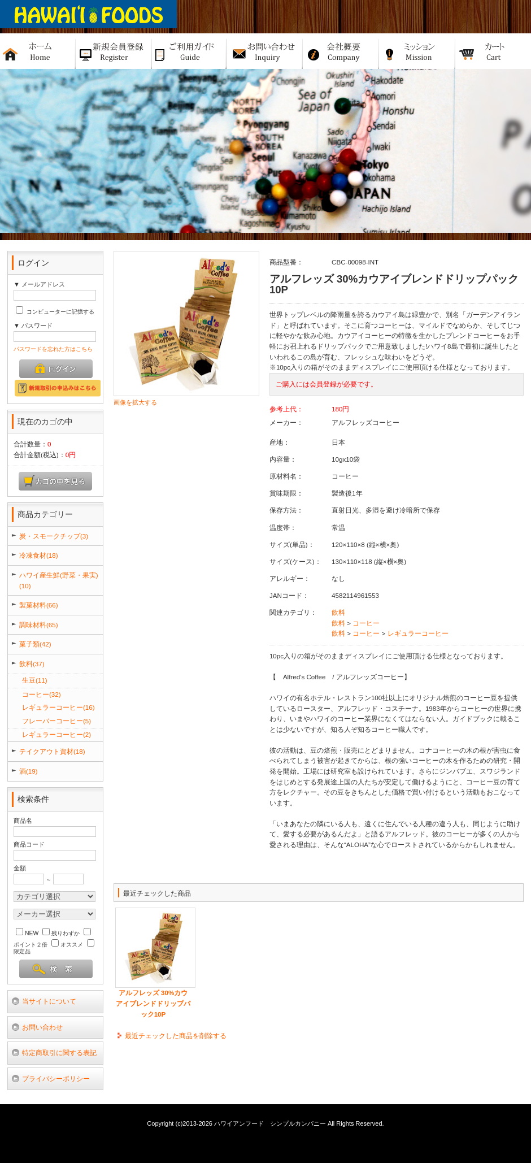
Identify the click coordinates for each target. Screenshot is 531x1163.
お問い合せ (265, 51)
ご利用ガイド (189, 51)
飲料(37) (32, 663)
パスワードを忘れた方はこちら (53, 349)
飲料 (338, 612)
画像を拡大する (135, 402)
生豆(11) (34, 680)
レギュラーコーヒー (418, 633)
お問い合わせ (42, 1027)
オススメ (67, 944)
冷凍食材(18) (38, 555)
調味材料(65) (38, 624)
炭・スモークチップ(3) (53, 536)
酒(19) (28, 771)
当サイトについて (49, 1001)
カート (493, 51)
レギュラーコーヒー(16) (58, 707)
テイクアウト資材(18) (52, 751)
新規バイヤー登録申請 (114, 51)
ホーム (38, 51)
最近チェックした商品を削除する (176, 1035)
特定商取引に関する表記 (59, 1052)
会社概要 (341, 51)
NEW (27, 933)
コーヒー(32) (41, 694)
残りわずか (61, 933)
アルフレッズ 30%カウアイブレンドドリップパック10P (153, 1003)
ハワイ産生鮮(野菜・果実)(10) (58, 580)
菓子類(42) (35, 644)
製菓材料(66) (38, 605)
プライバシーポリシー (56, 1078)
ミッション (417, 51)
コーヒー (366, 623)
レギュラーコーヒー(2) (56, 734)
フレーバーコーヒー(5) (56, 720)
